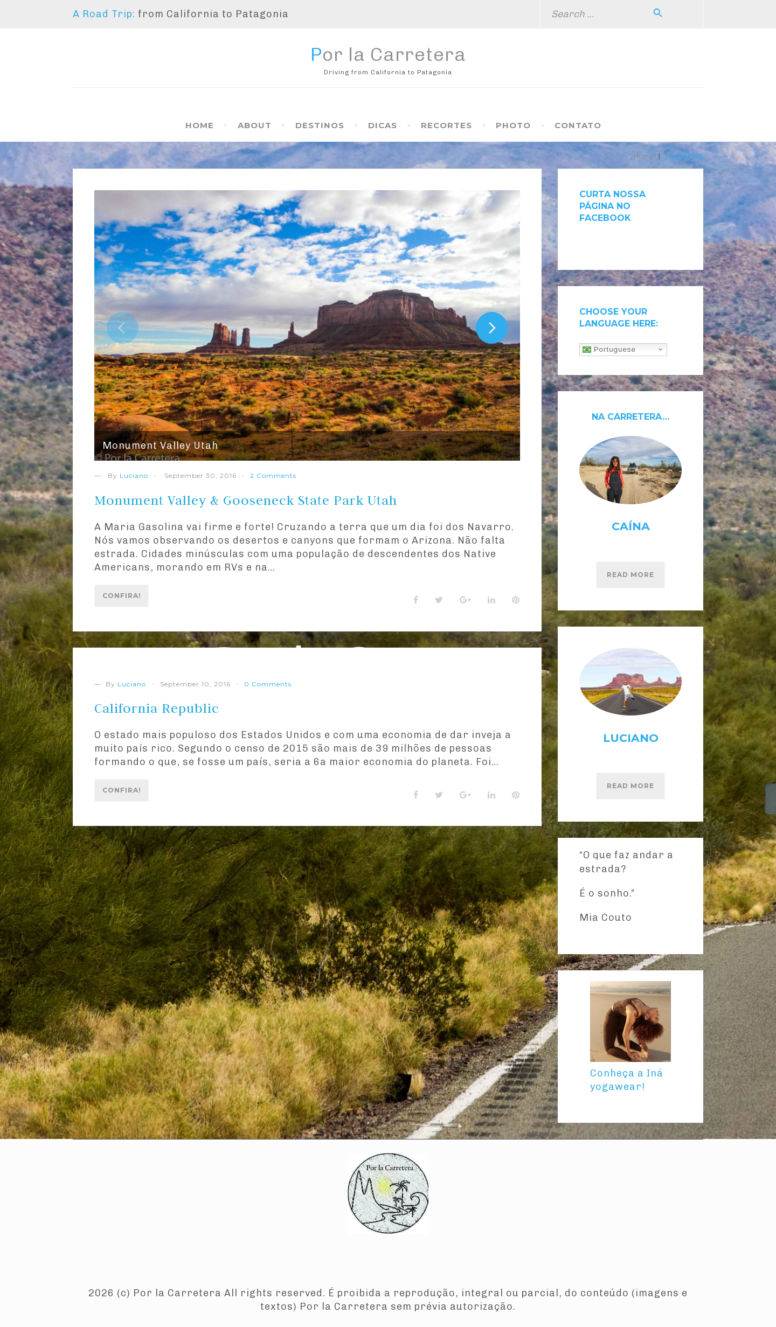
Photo (513, 125)
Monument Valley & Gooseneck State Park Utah (269, 499)
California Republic (164, 712)
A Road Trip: (104, 14)
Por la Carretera (388, 54)
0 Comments (268, 688)
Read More (630, 575)
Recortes (446, 125)
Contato (578, 125)
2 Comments (273, 475)
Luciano (134, 475)
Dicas (382, 125)
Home (199, 125)
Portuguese (609, 349)
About (255, 125)
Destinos (319, 125)
